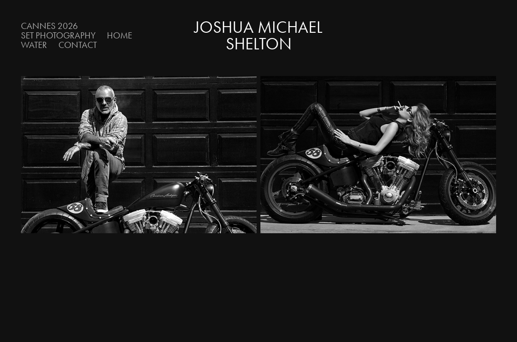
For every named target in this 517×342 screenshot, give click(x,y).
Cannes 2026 (49, 25)
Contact (77, 44)
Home (119, 35)
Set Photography (58, 35)
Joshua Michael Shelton (260, 36)
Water (34, 44)
